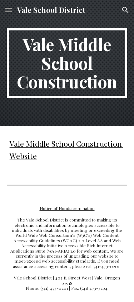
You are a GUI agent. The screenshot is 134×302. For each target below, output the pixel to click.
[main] (67, 63)
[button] (8, 10)
